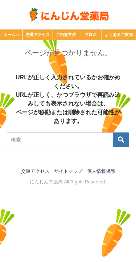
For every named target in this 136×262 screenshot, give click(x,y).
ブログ (90, 34)
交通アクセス (38, 34)
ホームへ (11, 34)
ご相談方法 (66, 34)
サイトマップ (68, 171)
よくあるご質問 (119, 34)
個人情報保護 (101, 171)
